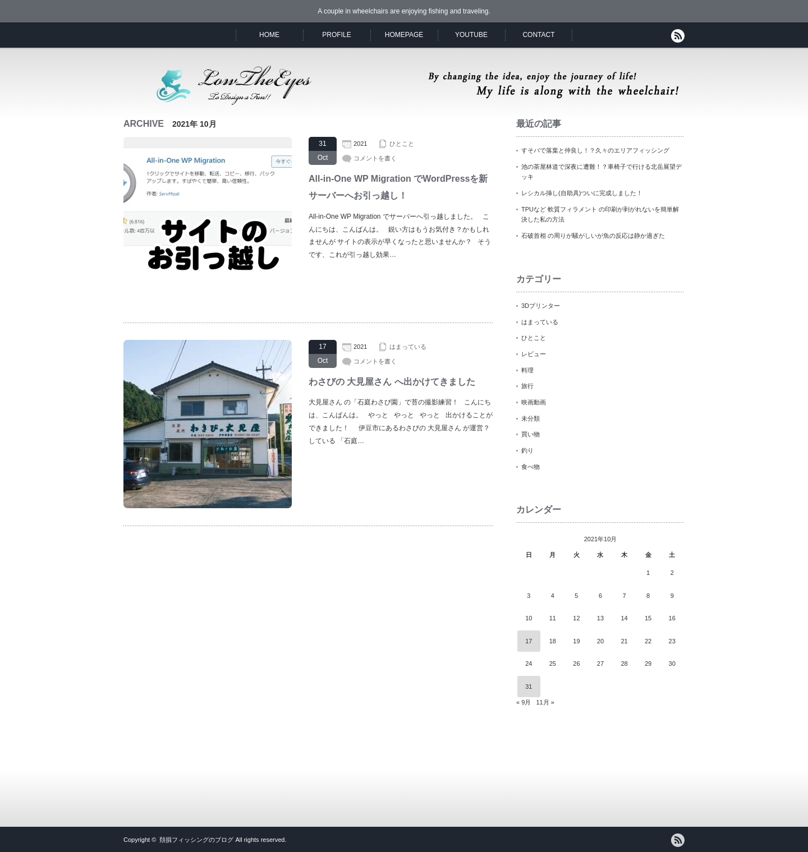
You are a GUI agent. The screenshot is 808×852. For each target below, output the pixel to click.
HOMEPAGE (404, 35)
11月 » (545, 702)
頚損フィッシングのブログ (196, 839)
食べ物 (530, 466)
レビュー (533, 354)
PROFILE (336, 35)
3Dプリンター (540, 305)
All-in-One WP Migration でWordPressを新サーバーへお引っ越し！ (398, 187)
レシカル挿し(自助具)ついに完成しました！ (581, 193)
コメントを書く (375, 158)
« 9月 (523, 702)
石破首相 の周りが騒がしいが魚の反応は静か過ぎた (593, 235)
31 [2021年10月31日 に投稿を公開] (528, 686)
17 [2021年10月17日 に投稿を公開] (528, 641)
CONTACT (538, 35)
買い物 (530, 434)
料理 (527, 370)
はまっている (407, 346)
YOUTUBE (471, 35)
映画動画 (533, 402)
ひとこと (401, 143)
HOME (269, 35)
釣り (527, 450)
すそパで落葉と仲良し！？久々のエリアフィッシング (595, 150)
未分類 (530, 418)
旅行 (527, 386)
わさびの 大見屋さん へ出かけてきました (392, 381)
